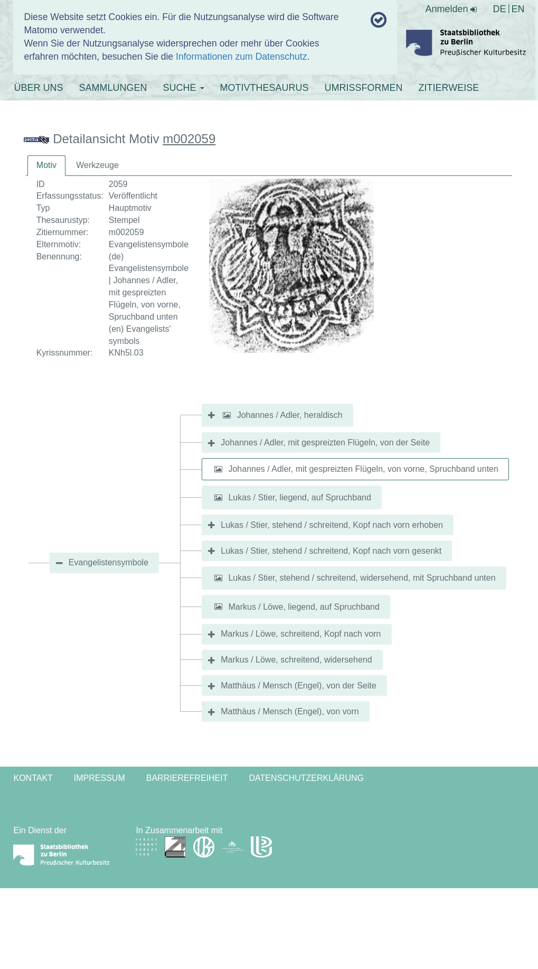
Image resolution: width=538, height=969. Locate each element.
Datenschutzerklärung (306, 778)
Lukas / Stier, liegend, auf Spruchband (299, 497)
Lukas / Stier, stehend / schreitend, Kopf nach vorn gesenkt (331, 550)
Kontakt (32, 778)
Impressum (99, 778)
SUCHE (183, 87)
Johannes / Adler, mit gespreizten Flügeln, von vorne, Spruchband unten (363, 468)
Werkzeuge (97, 165)
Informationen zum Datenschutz (241, 56)
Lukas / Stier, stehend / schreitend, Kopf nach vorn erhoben (332, 524)
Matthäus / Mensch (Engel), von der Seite (298, 685)
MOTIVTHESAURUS (264, 87)
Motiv (46, 165)
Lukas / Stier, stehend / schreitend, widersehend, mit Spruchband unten (361, 577)
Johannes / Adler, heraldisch (290, 415)
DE (499, 9)
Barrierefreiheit (187, 778)
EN (518, 9)
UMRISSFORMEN (364, 87)
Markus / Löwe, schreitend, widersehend (296, 659)
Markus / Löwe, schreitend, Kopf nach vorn (301, 633)
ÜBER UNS (38, 87)
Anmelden (451, 9)
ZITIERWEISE (449, 87)
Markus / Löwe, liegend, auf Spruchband (303, 606)
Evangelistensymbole (108, 562)
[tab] (46, 165)
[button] (226, 415)
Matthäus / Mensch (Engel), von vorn (289, 711)
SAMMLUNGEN (113, 87)
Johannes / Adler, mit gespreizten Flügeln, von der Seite (325, 442)
